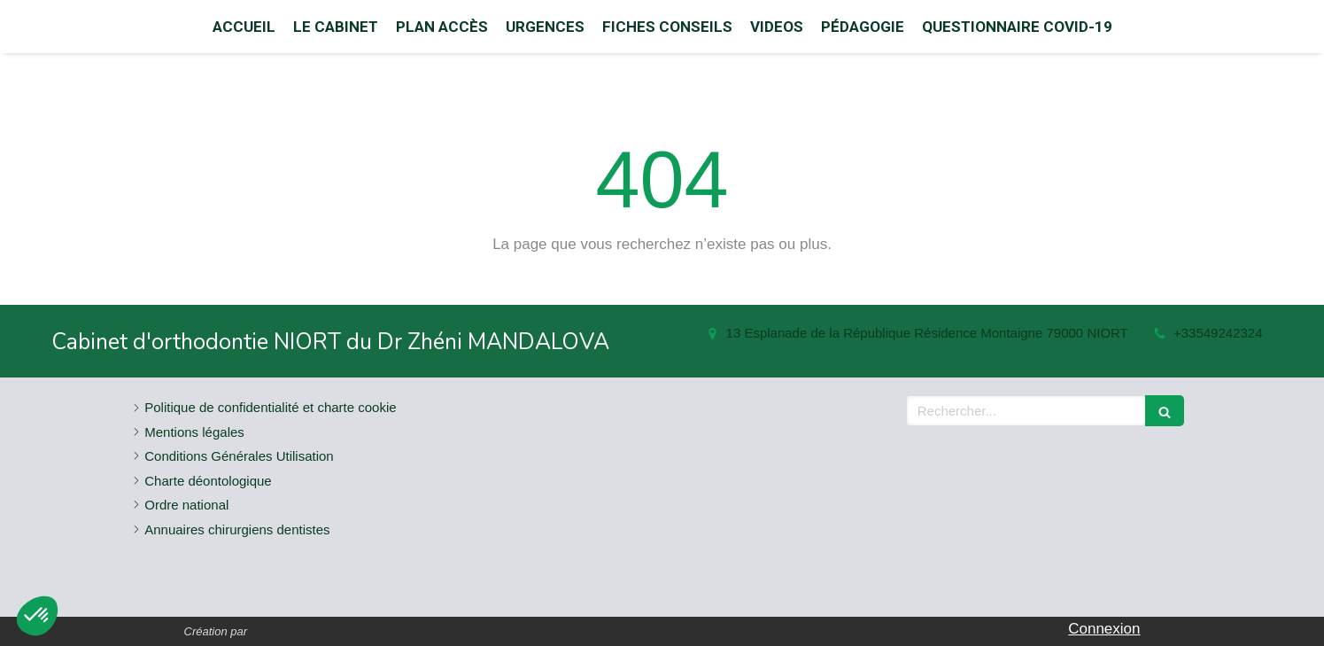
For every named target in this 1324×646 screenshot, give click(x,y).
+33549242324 (1218, 332)
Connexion (1104, 628)
